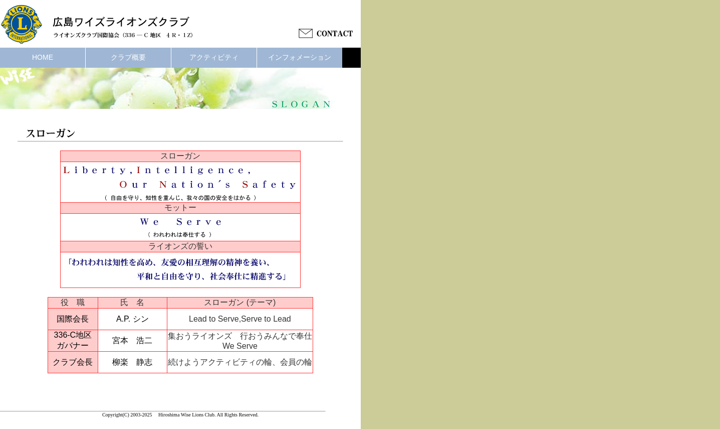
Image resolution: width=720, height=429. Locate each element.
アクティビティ (213, 57)
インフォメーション (299, 57)
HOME (42, 57)
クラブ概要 (128, 57)
